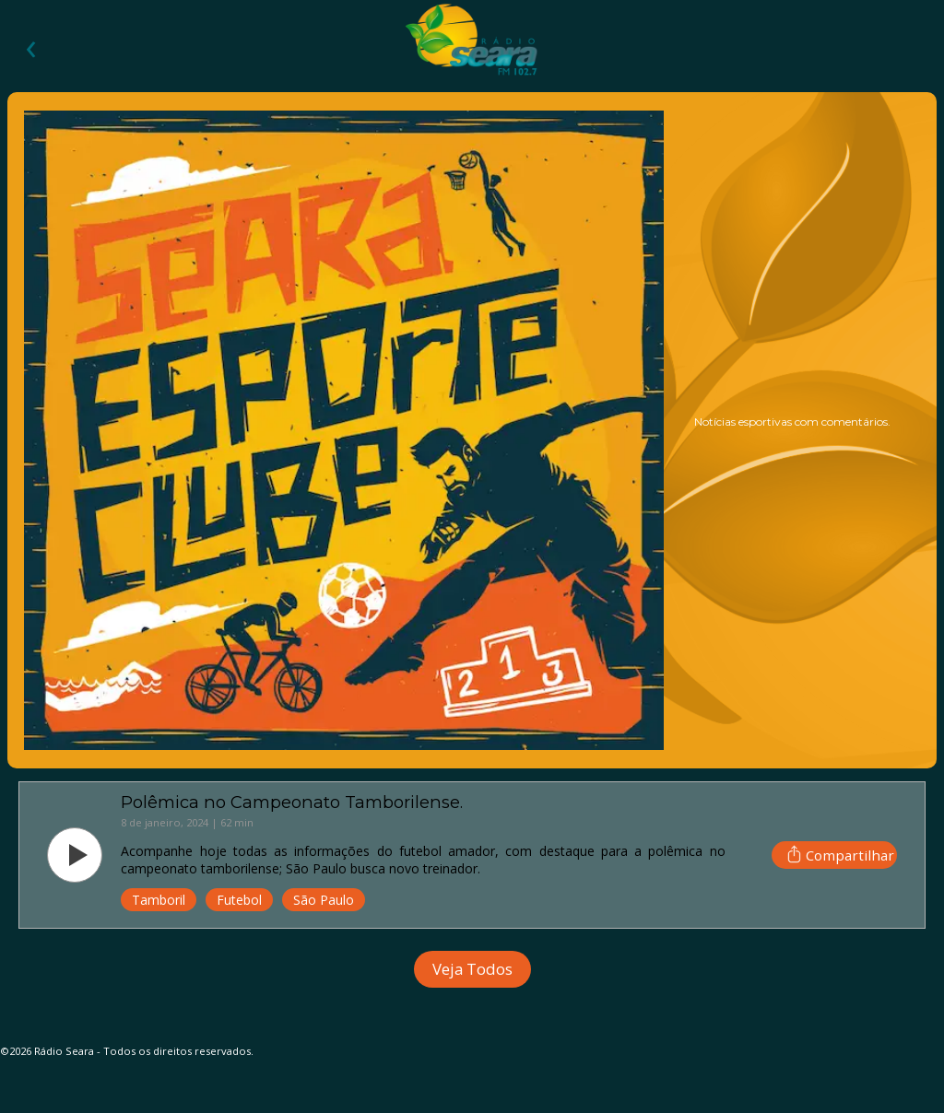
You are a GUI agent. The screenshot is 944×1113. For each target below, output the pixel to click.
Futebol (239, 899)
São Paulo (323, 899)
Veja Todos (472, 968)
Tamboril (158, 899)
